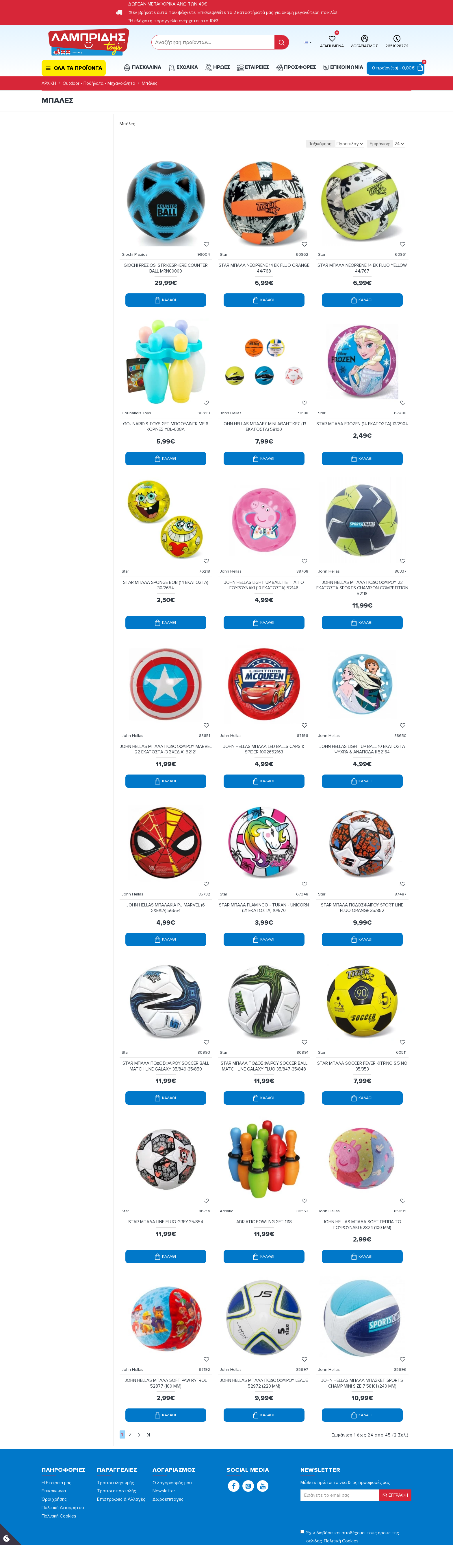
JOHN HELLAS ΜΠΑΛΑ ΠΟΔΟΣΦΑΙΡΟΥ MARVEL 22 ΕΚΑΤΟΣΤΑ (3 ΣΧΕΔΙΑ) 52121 (165, 726)
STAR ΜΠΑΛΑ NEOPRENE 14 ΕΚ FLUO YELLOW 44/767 (362, 262)
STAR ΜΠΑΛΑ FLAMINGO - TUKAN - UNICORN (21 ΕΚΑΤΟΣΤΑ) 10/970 (264, 878)
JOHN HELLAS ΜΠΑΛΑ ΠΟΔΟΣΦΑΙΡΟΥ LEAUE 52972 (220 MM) (264, 1336)
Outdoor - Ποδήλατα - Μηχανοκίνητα (99, 83)
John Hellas (233, 401)
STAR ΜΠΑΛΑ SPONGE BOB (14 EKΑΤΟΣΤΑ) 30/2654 (165, 567)
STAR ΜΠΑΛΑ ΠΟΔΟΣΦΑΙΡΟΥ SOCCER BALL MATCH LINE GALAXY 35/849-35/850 (165, 1031)
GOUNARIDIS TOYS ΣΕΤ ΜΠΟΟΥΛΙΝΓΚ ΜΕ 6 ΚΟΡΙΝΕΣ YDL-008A (165, 415)
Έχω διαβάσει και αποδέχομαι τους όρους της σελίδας (349, 1490)
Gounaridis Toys (139, 401)
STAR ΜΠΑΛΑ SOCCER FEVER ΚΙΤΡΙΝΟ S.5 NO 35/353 (362, 1031)
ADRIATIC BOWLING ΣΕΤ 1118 (264, 1181)
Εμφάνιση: (380, 144)
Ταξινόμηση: (289, 144)
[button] (234, 1438)
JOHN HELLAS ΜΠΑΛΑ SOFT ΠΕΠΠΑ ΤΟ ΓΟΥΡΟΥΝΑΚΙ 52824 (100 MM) (362, 1184)
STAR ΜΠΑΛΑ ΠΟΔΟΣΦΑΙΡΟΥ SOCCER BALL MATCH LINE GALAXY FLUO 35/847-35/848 (264, 1031)
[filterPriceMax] (85, 158)
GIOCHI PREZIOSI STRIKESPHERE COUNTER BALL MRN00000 (166, 262)
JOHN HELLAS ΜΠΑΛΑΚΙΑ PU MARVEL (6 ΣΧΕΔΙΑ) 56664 (166, 878)
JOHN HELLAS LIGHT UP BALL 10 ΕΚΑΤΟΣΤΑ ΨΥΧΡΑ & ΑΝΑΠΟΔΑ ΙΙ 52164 (362, 726)
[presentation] (340, 1466)
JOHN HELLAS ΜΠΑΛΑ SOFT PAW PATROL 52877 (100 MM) (166, 1336)
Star (226, 248)
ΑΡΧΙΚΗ (49, 83)
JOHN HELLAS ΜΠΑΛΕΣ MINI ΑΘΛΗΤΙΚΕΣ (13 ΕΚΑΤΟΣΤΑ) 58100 (264, 415)
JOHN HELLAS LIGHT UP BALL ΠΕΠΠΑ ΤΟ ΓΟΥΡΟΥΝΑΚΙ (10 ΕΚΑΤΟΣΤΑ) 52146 (264, 567)
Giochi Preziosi (138, 248)
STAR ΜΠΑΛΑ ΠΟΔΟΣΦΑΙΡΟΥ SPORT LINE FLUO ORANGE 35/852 (362, 878)
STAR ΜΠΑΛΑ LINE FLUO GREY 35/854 (165, 1181)
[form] (213, 42)
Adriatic (229, 1170)
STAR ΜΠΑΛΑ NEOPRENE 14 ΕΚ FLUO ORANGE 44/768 (264, 262)
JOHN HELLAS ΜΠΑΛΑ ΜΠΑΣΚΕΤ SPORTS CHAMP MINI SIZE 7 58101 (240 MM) (362, 1336)
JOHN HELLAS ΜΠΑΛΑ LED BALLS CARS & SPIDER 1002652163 (264, 726)
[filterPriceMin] (57, 158)
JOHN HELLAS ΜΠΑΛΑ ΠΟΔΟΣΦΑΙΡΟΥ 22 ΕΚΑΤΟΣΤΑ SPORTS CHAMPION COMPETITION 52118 (362, 570)
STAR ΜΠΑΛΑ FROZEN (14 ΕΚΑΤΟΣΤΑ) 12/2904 (362, 415)
